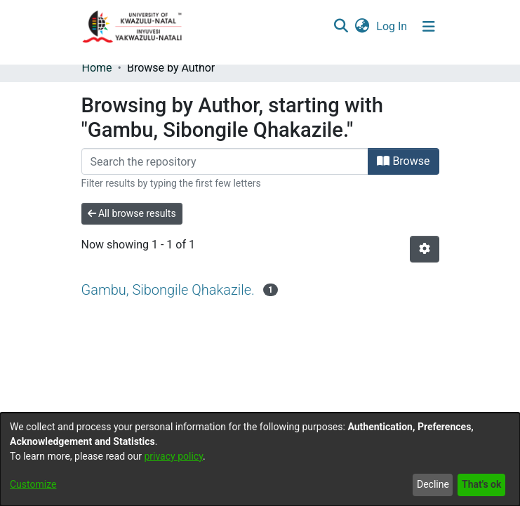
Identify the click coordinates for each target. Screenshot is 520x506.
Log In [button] (392, 26)
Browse (403, 161)
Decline (433, 484)
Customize (33, 484)
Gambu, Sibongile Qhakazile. (168, 289)
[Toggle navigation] (428, 26)
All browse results (132, 213)
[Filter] (225, 161)
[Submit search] (341, 26)
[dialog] (260, 459)
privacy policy (173, 456)
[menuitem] (362, 26)
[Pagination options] (424, 249)
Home (97, 67)
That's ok (481, 484)
